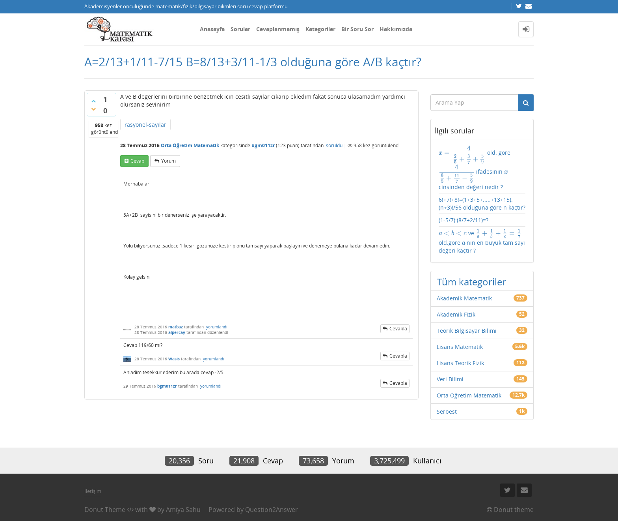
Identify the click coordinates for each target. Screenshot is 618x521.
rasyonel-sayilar (145, 124)
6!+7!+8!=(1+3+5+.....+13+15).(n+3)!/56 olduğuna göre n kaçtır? (482, 203)
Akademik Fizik (456, 314)
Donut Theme (104, 509)
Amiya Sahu (183, 509)
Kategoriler (320, 29)
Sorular (240, 29)
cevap (137, 160)
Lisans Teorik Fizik (460, 363)
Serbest (447, 411)
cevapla (398, 328)
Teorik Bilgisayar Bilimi (467, 330)
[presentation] (462, 152)
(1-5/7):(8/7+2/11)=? (463, 220)
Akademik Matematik (464, 298)
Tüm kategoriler (471, 281)
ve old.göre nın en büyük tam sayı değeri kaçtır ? (482, 241)
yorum (168, 160)
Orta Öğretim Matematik (190, 145)
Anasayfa (212, 29)
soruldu (334, 145)
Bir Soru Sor (357, 29)
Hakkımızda (396, 29)
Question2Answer (271, 509)
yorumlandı (216, 327)
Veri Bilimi (450, 379)
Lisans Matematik (460, 346)
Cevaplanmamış (278, 29)
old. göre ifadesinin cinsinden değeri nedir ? (474, 168)
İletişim (92, 491)
